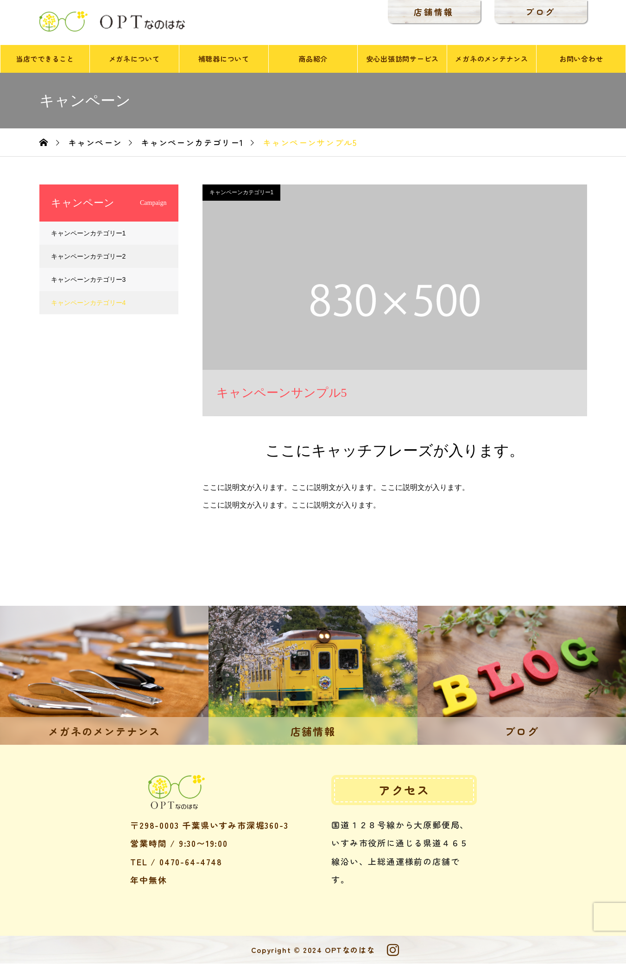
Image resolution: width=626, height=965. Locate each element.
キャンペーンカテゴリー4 (88, 304)
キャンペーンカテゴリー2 (88, 257)
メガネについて (134, 60)
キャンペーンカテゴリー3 (88, 281)
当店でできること (45, 60)
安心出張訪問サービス (402, 60)
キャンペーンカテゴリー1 (241, 193)
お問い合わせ (581, 60)
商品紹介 (313, 60)
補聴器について (223, 60)
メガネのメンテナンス (491, 60)
